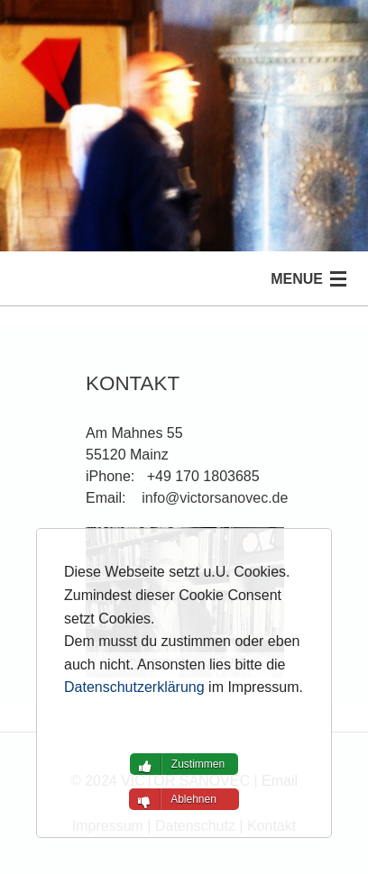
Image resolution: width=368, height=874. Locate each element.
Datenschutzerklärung (134, 687)
